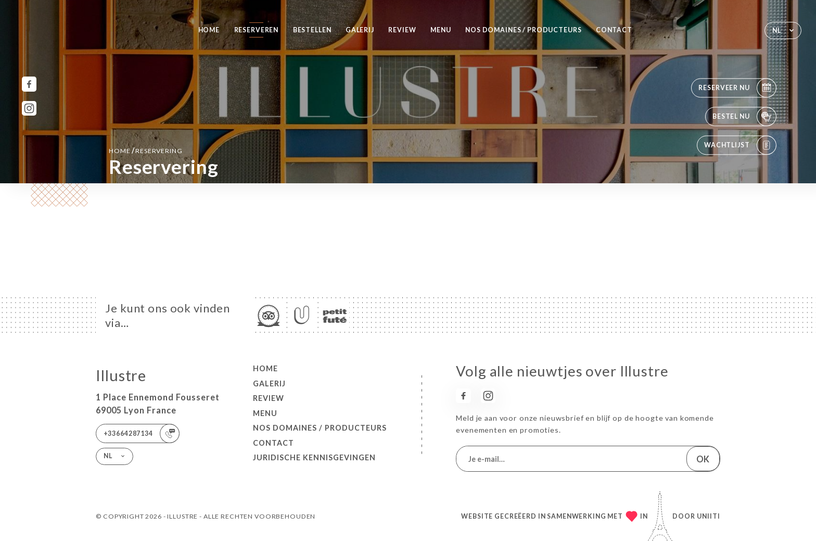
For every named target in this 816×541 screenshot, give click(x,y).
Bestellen (312, 30)
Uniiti (708, 516)
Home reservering (146, 150)
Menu (440, 30)
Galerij (360, 30)
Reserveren (256, 30)
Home (209, 30)
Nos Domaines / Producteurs (523, 30)
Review (402, 30)
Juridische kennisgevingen (314, 457)
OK (702, 459)
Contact (614, 30)
